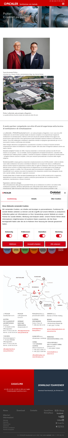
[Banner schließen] (65, 193)
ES (62, 1)
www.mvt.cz (50, 353)
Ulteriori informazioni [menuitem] (8, 416)
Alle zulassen (55, 244)
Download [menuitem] (21, 410)
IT (57, 1)
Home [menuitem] (5, 410)
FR (59, 1)
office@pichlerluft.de (23, 330)
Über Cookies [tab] (56, 199)
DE (52, 1)
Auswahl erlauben (34, 244)
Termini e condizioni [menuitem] (9, 427)
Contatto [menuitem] (33, 410)
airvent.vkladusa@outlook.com (56, 329)
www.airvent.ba (51, 331)
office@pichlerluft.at (9, 349)
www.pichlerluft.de (23, 332)
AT (50, 1)
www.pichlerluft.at (8, 351)
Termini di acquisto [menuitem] (8, 429)
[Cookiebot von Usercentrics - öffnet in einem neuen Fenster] (51, 192)
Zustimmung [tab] (12, 199)
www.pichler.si (36, 330)
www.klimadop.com (38, 357)
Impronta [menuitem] (5, 422)
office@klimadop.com (38, 355)
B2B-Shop (59, 410)
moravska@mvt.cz (52, 352)
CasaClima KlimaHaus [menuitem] (48, 411)
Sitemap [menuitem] (5, 420)
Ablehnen (12, 244)
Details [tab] (34, 199)
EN (55, 1)
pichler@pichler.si (37, 328)
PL (64, 1)
